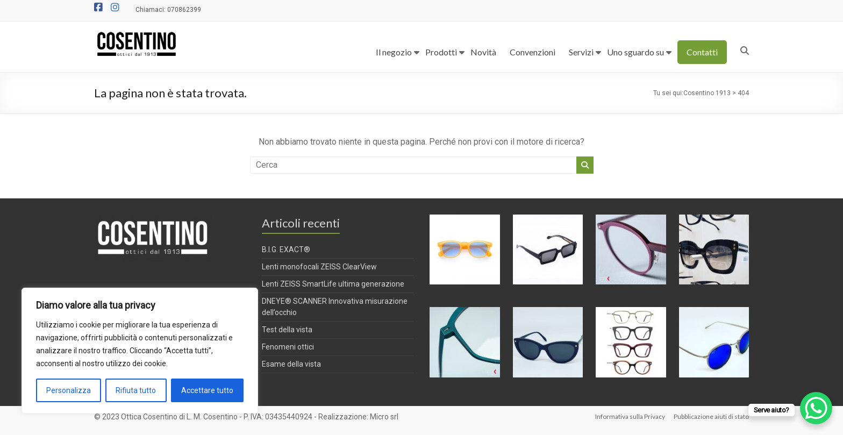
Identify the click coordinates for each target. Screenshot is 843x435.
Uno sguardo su (635, 52)
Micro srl (384, 416)
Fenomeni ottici (288, 347)
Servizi (581, 52)
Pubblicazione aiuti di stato (711, 416)
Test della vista (287, 329)
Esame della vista (291, 364)
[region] (140, 350)
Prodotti (441, 52)
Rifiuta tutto (136, 390)
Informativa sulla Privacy (630, 416)
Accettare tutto (207, 390)
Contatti (702, 52)
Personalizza (68, 390)
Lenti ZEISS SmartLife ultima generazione (333, 284)
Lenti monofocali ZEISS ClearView (319, 266)
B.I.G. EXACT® (286, 249)
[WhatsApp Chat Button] (816, 408)
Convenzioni (532, 52)
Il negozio (394, 52)
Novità (483, 52)
